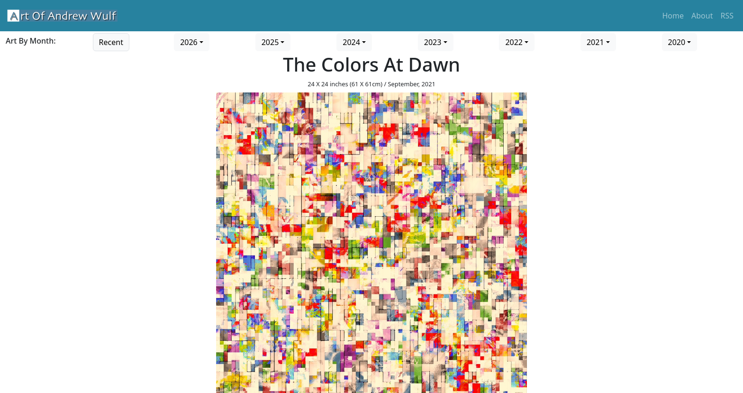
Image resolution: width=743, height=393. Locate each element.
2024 (351, 42)
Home (673, 15)
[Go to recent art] (111, 41)
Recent (111, 42)
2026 (189, 42)
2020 (677, 42)
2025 (270, 42)
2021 (595, 42)
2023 (433, 42)
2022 (514, 42)
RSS (727, 15)
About (702, 15)
